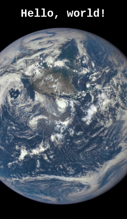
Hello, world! (63, 14)
